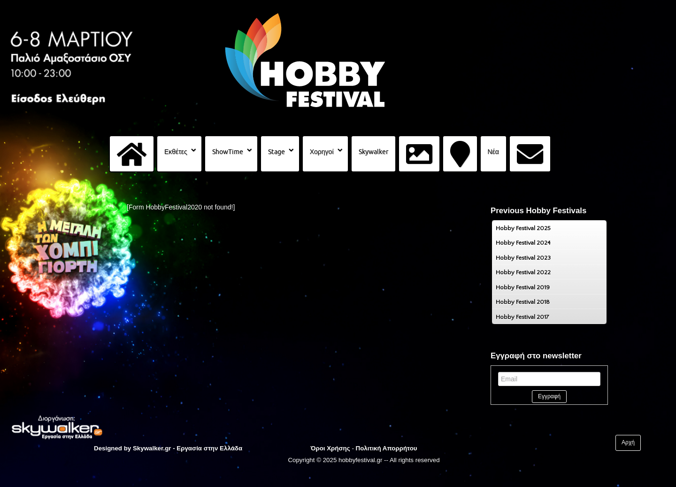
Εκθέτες (175, 151)
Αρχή (628, 443)
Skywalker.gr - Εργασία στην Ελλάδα (187, 448)
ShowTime (227, 151)
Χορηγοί (322, 151)
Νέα (493, 151)
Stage (276, 151)
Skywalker (373, 151)
